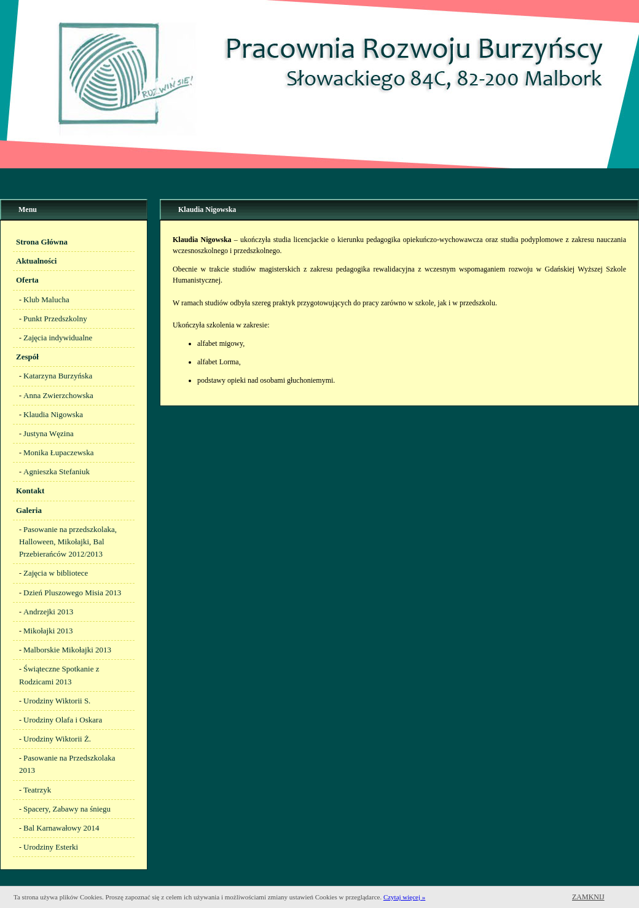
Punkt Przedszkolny (55, 318)
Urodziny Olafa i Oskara (62, 719)
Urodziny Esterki (50, 846)
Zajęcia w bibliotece (55, 572)
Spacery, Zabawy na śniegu (67, 808)
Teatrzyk (37, 789)
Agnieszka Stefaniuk (56, 471)
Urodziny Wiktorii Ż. (57, 738)
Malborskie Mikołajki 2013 (67, 649)
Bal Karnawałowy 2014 (61, 827)
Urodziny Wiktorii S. (56, 700)
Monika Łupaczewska (58, 452)
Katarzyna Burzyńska (57, 375)
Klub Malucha (46, 299)
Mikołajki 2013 (48, 630)
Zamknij (588, 897)
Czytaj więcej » (404, 897)
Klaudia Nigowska (53, 414)
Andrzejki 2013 (48, 611)
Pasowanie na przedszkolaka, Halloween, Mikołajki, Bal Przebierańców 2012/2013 (68, 541)
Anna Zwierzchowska (58, 395)
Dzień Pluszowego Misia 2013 (72, 592)
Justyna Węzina (48, 433)
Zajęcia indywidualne (57, 337)
